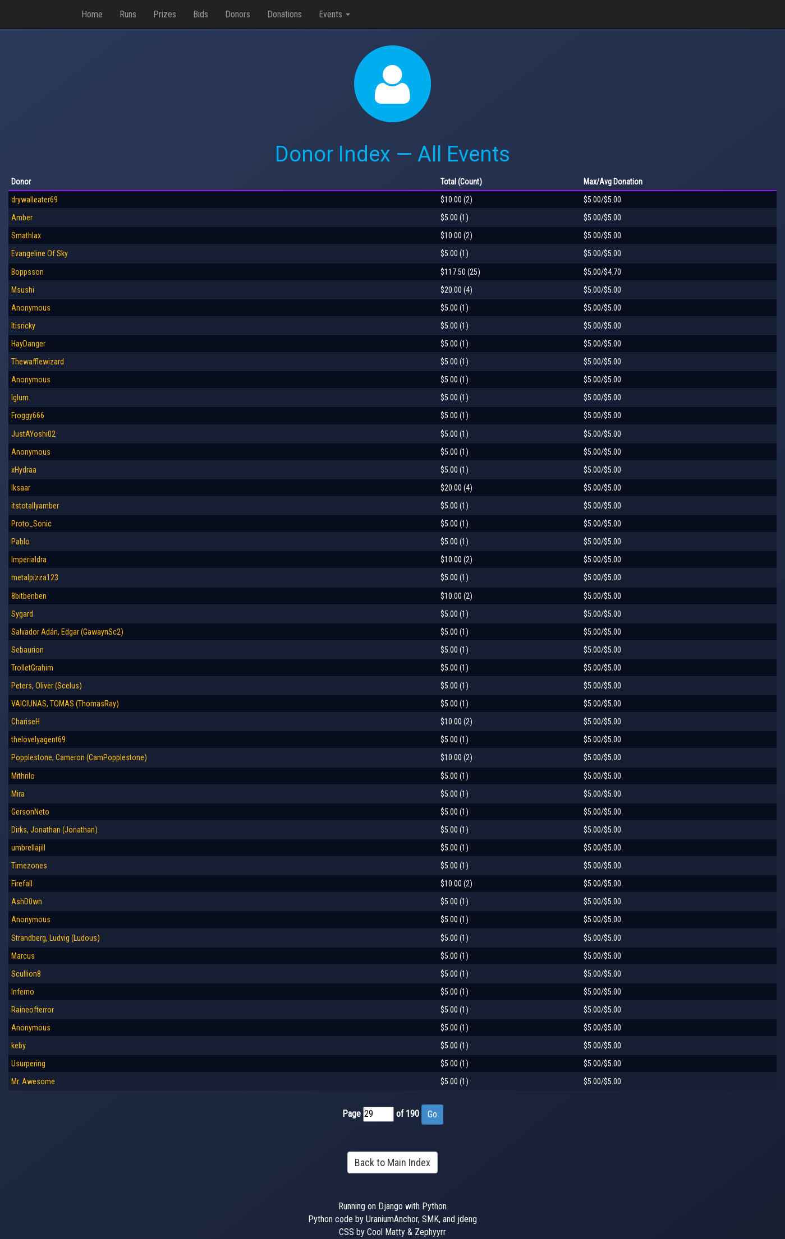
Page (351, 1113)
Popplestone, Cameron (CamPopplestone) (79, 757)
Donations (284, 14)
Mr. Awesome (33, 1081)
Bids (200, 14)
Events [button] (334, 14)
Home (92, 14)
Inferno (22, 991)
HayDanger (28, 343)
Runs (128, 14)
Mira (18, 793)
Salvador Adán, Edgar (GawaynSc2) (67, 631)
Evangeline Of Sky (39, 253)
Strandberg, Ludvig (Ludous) (55, 937)
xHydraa (23, 469)
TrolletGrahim (32, 667)
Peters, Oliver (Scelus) (46, 685)
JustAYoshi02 (33, 433)
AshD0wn (26, 901)
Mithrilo (23, 775)
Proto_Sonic (31, 523)
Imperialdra (29, 559)
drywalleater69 (34, 199)
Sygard (22, 613)
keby (18, 1045)
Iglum (20, 397)
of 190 (407, 1113)
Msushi (22, 289)
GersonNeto (30, 811)
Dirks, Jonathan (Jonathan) (54, 829)
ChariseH (25, 721)
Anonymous (31, 307)
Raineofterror (32, 1009)
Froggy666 (27, 415)
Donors (237, 14)
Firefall (22, 883)
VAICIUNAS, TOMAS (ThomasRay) (65, 703)
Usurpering (28, 1063)
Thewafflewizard (37, 361)
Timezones (29, 865)
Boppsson (27, 271)
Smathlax (26, 235)
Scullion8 (26, 973)
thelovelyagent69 (38, 739)
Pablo (20, 541)
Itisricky (23, 325)
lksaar (20, 487)
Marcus (23, 955)
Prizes (164, 14)
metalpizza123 (34, 577)
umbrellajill (28, 847)
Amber (22, 217)
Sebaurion (27, 649)
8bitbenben (29, 595)
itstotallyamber (35, 505)
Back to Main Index (392, 1162)
